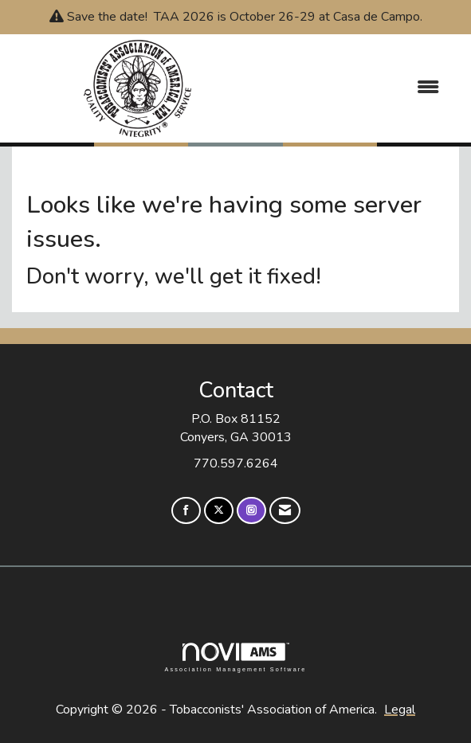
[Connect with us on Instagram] (251, 511)
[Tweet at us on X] (219, 511)
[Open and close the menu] (359, 88)
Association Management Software (235, 657)
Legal (399, 709)
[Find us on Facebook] (186, 511)
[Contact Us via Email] (284, 511)
